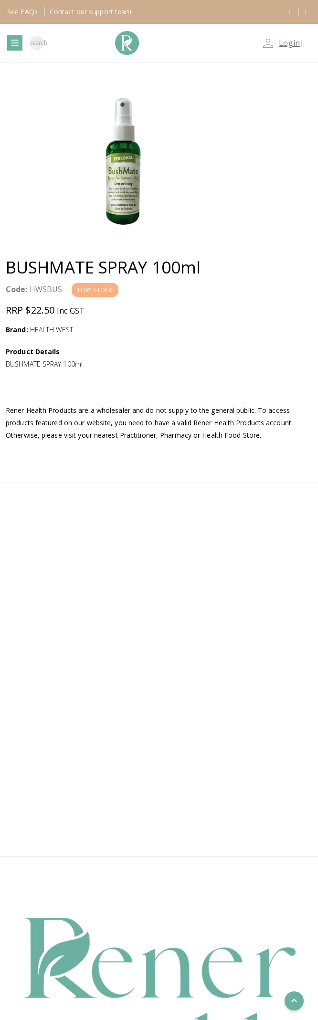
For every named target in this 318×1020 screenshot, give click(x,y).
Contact (91, 11)
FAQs (23, 11)
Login (289, 43)
